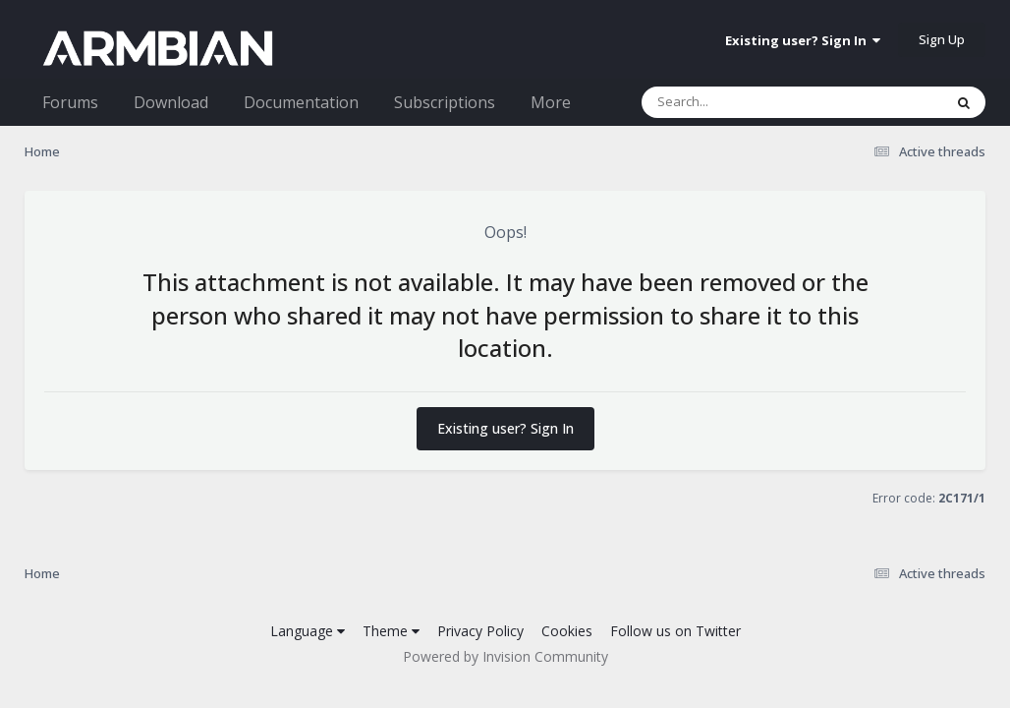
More (551, 102)
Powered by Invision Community (505, 656)
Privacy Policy (480, 630)
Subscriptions (444, 102)
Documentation (301, 102)
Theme (391, 630)
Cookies (566, 630)
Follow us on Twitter (675, 630)
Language (307, 630)
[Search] (741, 102)
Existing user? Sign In (802, 40)
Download (171, 102)
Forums (70, 102)
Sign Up (942, 39)
